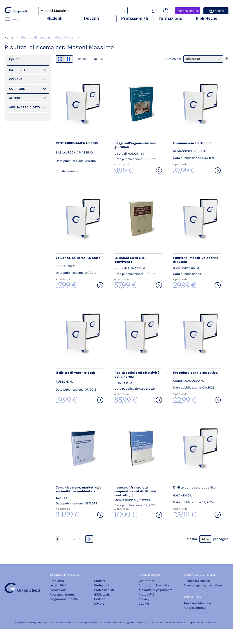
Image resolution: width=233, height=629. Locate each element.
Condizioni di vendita (154, 585)
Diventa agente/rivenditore (203, 585)
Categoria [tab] (17, 70)
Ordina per (173, 59)
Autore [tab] (15, 98)
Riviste (99, 604)
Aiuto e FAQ (146, 594)
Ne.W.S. (45, 622)
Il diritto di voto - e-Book (75, 373)
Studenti (54, 18)
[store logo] (16, 10)
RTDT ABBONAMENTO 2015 (77, 143)
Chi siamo (56, 581)
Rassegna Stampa (62, 594)
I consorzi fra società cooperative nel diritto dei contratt (135, 491)
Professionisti (134, 18)
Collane (99, 599)
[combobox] (83, 10)
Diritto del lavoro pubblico (194, 487)
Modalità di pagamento (155, 590)
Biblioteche (206, 18)
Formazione (170, 18)
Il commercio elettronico (192, 143)
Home (9, 37)
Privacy (144, 599)
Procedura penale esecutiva (195, 373)
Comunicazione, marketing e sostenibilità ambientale (78, 489)
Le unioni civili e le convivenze (129, 260)
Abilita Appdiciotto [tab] (24, 107)
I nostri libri (57, 585)
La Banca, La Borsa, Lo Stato (78, 258)
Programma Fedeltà (63, 599)
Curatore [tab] (17, 89)
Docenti (91, 18)
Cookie (144, 604)
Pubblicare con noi (197, 581)
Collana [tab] (16, 79)
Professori (101, 585)
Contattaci (146, 581)
